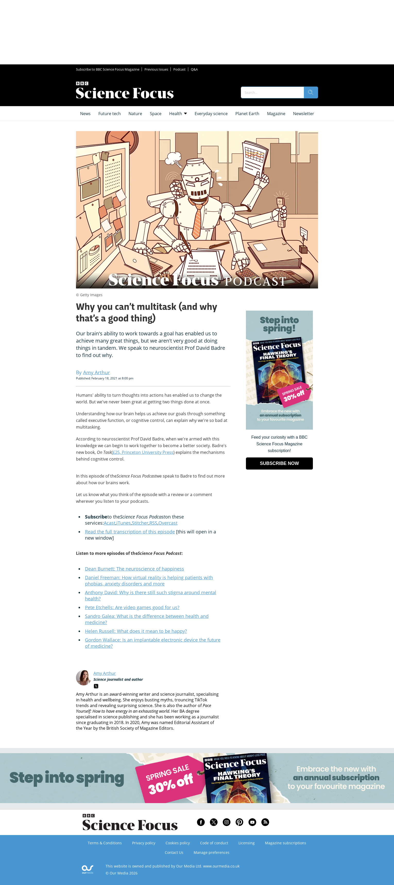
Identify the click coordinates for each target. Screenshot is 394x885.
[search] (311, 92)
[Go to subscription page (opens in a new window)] (279, 428)
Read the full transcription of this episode (130, 532)
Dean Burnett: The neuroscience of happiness (134, 569)
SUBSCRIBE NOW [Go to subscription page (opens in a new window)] (279, 463)
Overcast (167, 523)
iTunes (123, 523)
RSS (153, 523)
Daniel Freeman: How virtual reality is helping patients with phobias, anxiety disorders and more (149, 580)
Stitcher (140, 523)
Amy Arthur (104, 673)
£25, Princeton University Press (143, 452)
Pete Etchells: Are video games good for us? (132, 607)
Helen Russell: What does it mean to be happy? (136, 631)
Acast (109, 523)
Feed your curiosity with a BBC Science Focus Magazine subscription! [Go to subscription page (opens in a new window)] (279, 444)
